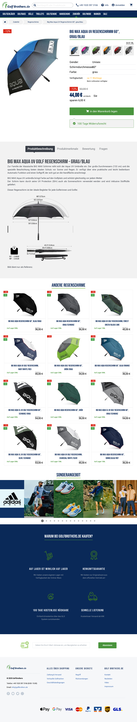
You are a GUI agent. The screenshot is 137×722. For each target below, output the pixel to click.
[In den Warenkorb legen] (102, 111)
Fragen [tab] (103, 148)
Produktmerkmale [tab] (67, 148)
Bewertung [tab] (88, 148)
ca (94, 78)
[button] (42, 521)
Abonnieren (107, 645)
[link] (51, 607)
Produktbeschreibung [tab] (40, 148)
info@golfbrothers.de (20, 687)
